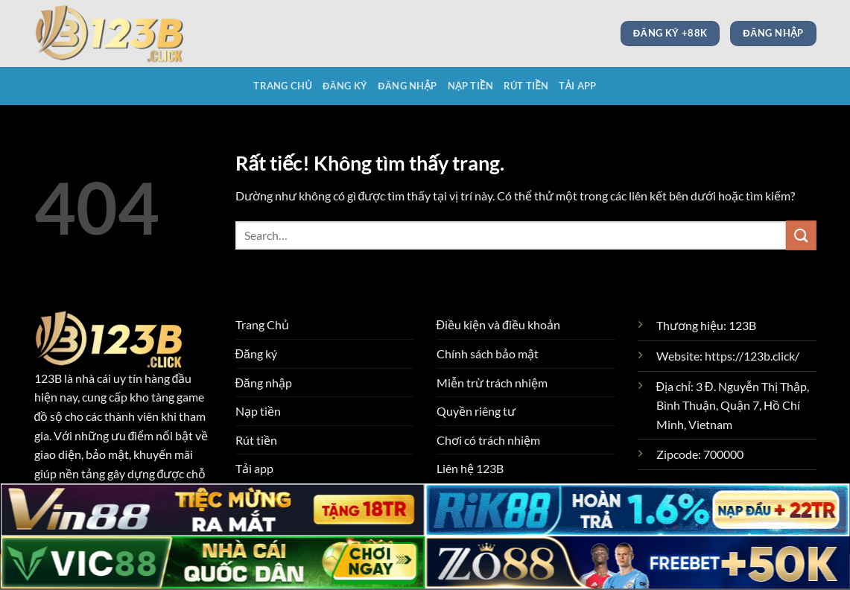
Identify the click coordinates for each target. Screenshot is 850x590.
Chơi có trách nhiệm (488, 440)
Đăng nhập (407, 86)
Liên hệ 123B (470, 468)
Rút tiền (526, 86)
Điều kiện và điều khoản (498, 324)
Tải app (577, 86)
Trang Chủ (282, 86)
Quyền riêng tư (476, 411)
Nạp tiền (470, 86)
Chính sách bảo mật (488, 353)
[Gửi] (801, 235)
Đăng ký (345, 86)
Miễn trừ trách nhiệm (492, 382)
